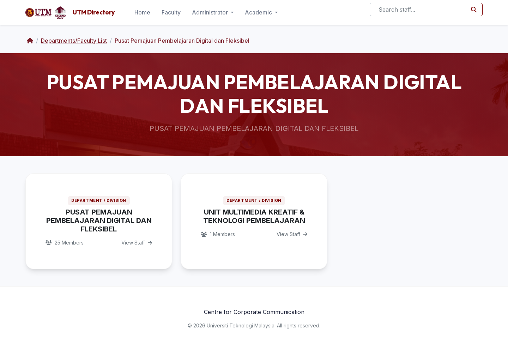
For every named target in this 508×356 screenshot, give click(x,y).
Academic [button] (259, 12)
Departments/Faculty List (74, 40)
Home (142, 12)
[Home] (30, 40)
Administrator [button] (210, 12)
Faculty (171, 12)
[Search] (417, 9)
